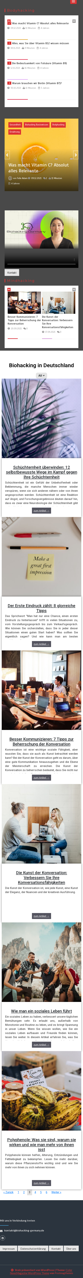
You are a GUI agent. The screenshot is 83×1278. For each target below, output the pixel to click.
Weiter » (56, 1192)
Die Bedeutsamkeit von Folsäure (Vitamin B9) (39, 63)
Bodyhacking (58, 124)
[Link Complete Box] (41, 448)
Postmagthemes (64, 1273)
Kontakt (11, 272)
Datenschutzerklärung (33, 1248)
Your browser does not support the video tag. (41, 229)
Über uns (71, 1248)
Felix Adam (22, 176)
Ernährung (15, 132)
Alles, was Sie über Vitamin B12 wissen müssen (40, 43)
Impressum (9, 1248)
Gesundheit (15, 124)
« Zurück (8, 1192)
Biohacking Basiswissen (36, 124)
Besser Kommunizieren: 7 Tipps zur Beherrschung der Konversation (48, 320)
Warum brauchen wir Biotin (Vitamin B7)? (37, 83)
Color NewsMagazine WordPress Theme (41, 1271)
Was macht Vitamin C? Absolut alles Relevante (40, 23)
